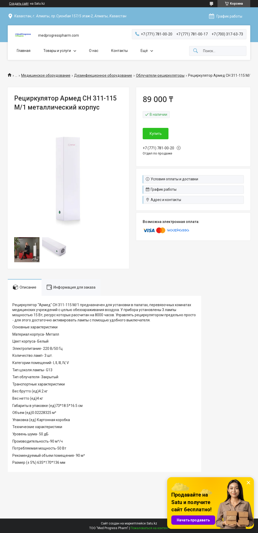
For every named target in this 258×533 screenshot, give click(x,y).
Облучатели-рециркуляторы (160, 75)
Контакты (119, 51)
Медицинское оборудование (45, 75)
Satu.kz (152, 523)
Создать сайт (19, 3)
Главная (23, 51)
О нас (93, 51)
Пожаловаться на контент (150, 528)
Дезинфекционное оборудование (103, 75)
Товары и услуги (57, 51)
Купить (156, 134)
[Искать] (195, 51)
